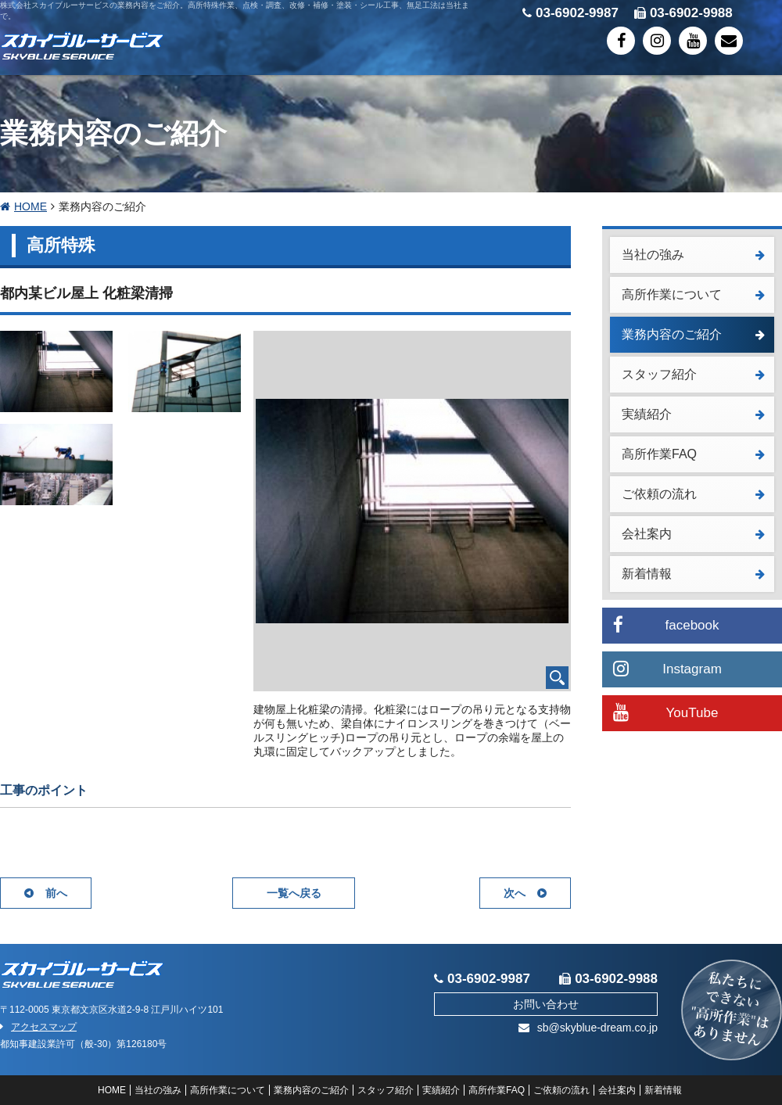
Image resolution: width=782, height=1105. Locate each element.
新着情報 (693, 573)
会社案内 (693, 533)
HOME (23, 206)
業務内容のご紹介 (693, 334)
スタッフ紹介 (693, 374)
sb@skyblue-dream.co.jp (588, 1027)
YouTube (665, 712)
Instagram (667, 668)
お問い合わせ (546, 1004)
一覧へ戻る (294, 893)
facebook (666, 624)
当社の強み (693, 254)
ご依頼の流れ (693, 493)
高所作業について (693, 294)
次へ (525, 893)
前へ (45, 893)
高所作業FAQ (693, 454)
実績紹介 (693, 414)
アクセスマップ (38, 1026)
